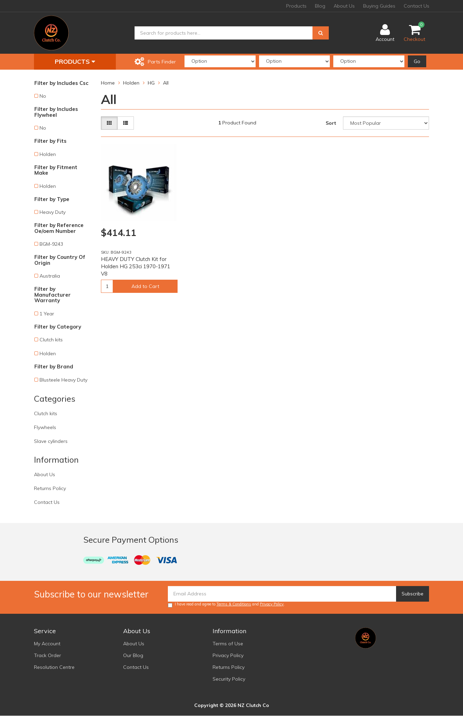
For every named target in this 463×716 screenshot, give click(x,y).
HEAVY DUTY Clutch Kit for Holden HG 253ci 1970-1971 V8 (135, 266)
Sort (331, 123)
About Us (344, 6)
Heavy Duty (53, 212)
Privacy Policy (272, 604)
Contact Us (416, 6)
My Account (47, 643)
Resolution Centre (54, 667)
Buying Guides (379, 6)
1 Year (47, 314)
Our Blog (133, 655)
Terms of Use (228, 643)
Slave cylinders (51, 441)
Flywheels (45, 427)
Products (296, 6)
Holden (48, 154)
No (43, 96)
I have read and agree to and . (226, 605)
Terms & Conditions (233, 604)
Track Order (47, 655)
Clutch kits (51, 340)
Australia (50, 276)
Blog (320, 6)
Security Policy (229, 679)
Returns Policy (50, 488)
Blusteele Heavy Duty (63, 380)
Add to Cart (145, 286)
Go (417, 61)
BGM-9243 (51, 244)
